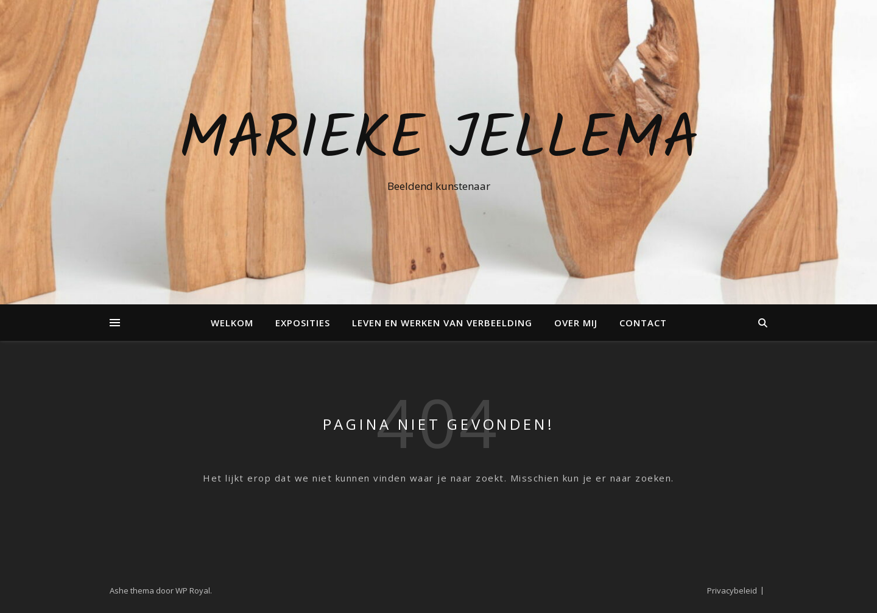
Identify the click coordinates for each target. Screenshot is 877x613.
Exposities (302, 323)
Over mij (575, 323)
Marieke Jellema (438, 141)
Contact (643, 323)
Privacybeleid (732, 590)
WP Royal (192, 590)
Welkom (232, 323)
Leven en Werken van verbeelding (442, 323)
